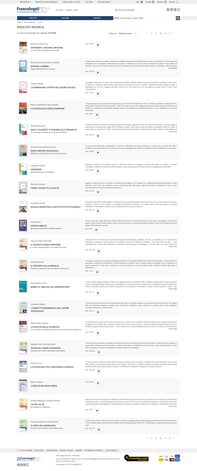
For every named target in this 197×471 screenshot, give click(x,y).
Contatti (68, 10)
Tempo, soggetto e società (45, 188)
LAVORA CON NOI (66, 450)
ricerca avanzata (29, 22)
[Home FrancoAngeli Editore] (33, 10)
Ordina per (113, 33)
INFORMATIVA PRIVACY (93, 450)
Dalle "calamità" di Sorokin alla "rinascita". (54, 130)
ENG (137, 2)
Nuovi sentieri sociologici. (45, 151)
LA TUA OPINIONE (25, 450)
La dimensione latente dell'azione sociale (53, 87)
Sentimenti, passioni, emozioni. (47, 48)
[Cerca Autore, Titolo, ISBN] (148, 18)
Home (19, 22)
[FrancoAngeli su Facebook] (168, 10)
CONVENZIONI (51, 450)
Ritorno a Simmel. (40, 66)
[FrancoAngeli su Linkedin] (171, 10)
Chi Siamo (59, 10)
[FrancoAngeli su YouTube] (178, 10)
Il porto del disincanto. (43, 425)
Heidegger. (36, 169)
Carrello (172, 2)
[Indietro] (147, 34)
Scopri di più (173, 68)
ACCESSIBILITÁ (111, 450)
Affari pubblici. (39, 226)
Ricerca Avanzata (126, 10)
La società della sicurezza (45, 327)
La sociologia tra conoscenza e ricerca (52, 367)
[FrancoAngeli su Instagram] (175, 10)
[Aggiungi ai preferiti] (98, 45)
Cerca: (116, 18)
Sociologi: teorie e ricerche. (46, 348)
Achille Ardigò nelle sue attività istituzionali (56, 207)
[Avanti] (174, 34)
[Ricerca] (178, 18)
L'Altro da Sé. (38, 404)
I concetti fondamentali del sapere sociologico (50, 309)
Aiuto (76, 10)
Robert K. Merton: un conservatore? (50, 287)
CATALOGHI (39, 450)
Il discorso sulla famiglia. (45, 266)
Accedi (148, 2)
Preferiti (160, 2)
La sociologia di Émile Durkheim (47, 108)
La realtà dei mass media (44, 386)
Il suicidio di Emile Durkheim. (46, 245)
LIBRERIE (78, 450)
